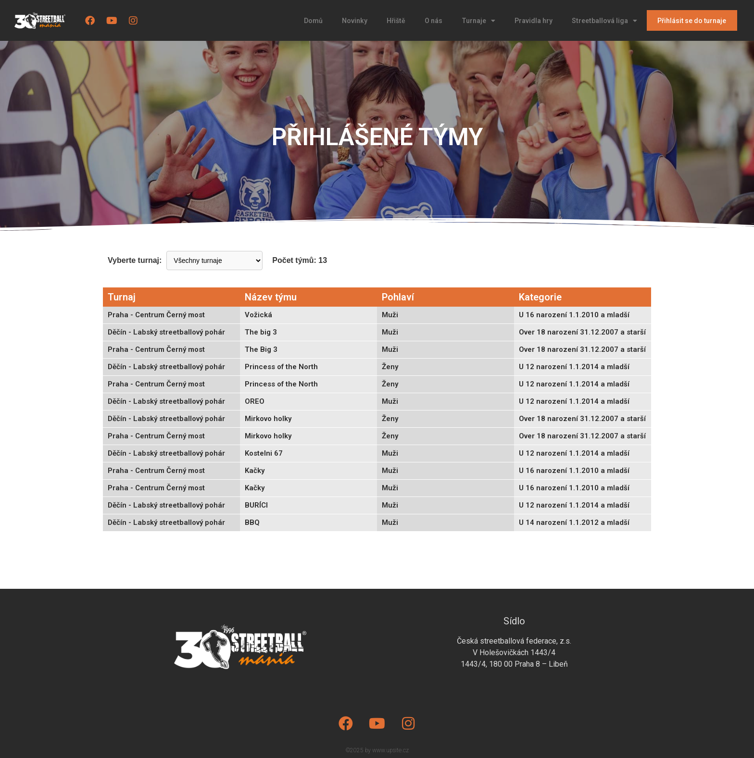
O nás (433, 21)
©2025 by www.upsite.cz (377, 750)
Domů (313, 21)
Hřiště (396, 21)
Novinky (354, 21)
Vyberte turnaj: (135, 260)
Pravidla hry (534, 21)
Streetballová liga (604, 20)
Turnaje (478, 20)
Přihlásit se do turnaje (691, 21)
